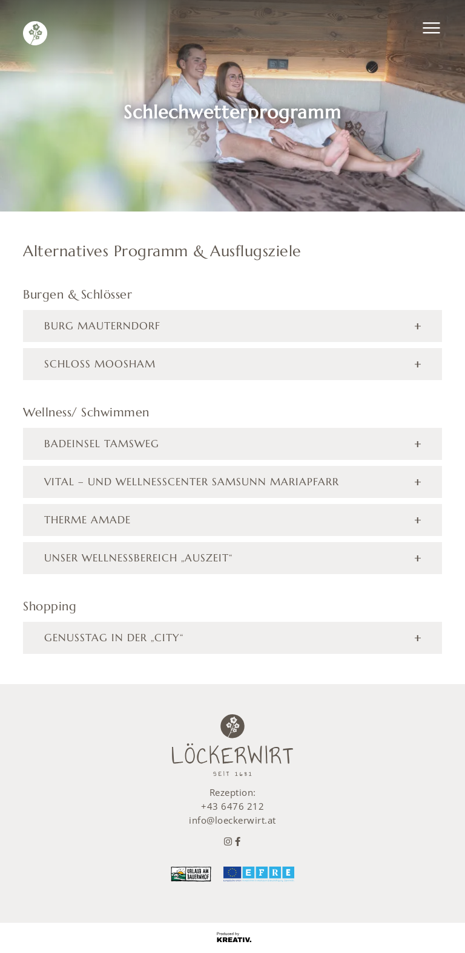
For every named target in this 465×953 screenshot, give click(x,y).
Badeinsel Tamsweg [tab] (101, 443)
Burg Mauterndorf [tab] (102, 325)
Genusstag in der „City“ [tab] (113, 637)
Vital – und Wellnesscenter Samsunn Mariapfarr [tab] (191, 481)
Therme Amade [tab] (87, 519)
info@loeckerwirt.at (232, 820)
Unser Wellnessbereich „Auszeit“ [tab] (138, 557)
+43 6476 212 (232, 806)
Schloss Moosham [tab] (100, 363)
